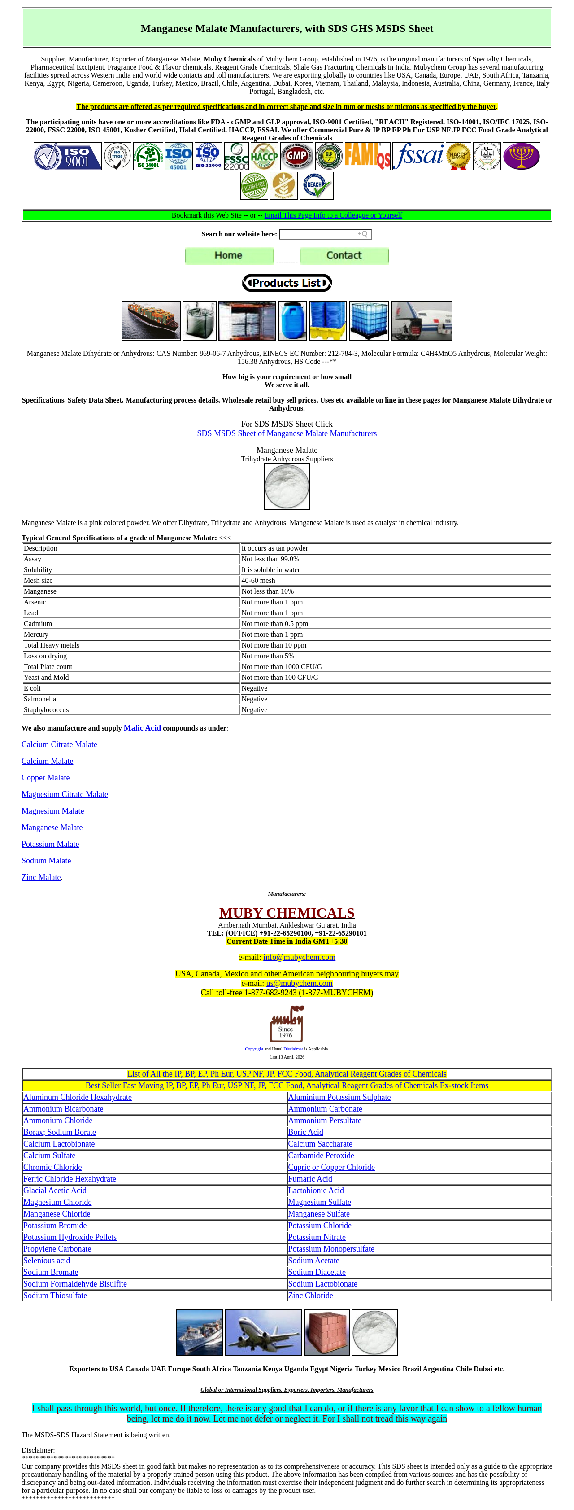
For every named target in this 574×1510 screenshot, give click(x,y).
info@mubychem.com (299, 957)
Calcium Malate (47, 761)
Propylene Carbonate (57, 1248)
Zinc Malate (41, 877)
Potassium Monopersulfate (331, 1248)
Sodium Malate (46, 860)
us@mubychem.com (299, 983)
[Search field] (325, 234)
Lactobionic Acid (316, 1190)
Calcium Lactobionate (59, 1143)
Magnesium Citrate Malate (65, 794)
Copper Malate (46, 777)
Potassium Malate (50, 844)
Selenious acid (46, 1260)
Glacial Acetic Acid (55, 1190)
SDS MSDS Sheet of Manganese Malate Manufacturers (287, 433)
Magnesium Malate (53, 810)
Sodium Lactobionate (322, 1283)
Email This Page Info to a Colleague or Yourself (334, 215)
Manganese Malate (52, 827)
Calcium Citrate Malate (59, 744)
